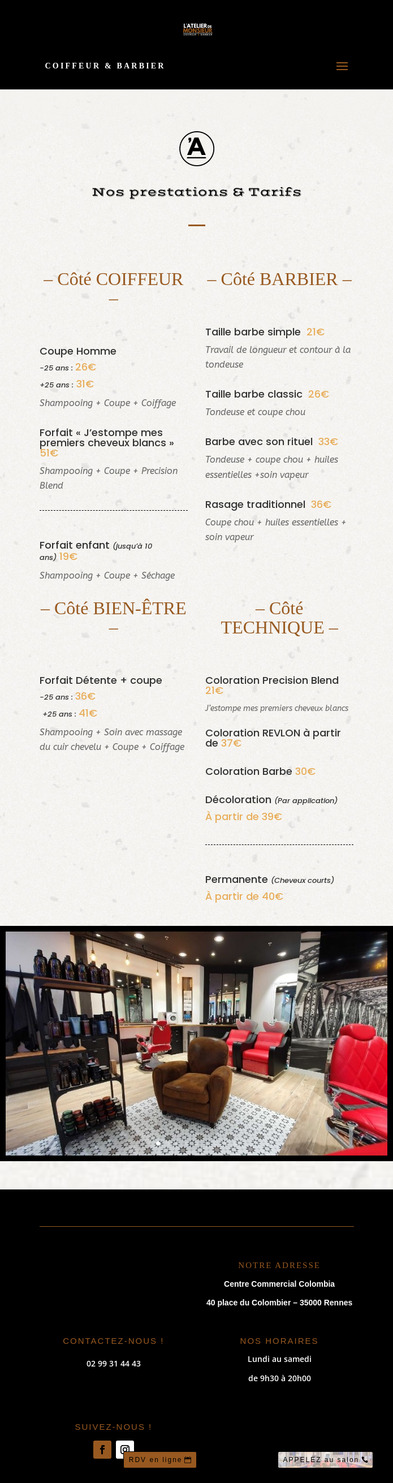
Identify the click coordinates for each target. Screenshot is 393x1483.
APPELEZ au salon (321, 1460)
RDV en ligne (156, 1460)
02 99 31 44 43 (114, 1363)
